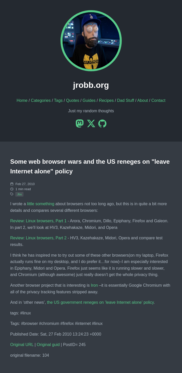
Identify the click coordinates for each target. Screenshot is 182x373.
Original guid (48, 344)
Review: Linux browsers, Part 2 (38, 238)
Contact (158, 100)
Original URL (21, 344)
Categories (41, 100)
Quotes (72, 100)
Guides (89, 100)
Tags (58, 100)
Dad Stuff (125, 100)
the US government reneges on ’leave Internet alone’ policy (100, 302)
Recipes (106, 100)
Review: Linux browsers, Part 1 (38, 221)
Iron (94, 285)
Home (22, 100)
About (142, 100)
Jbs (19, 194)
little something (40, 204)
